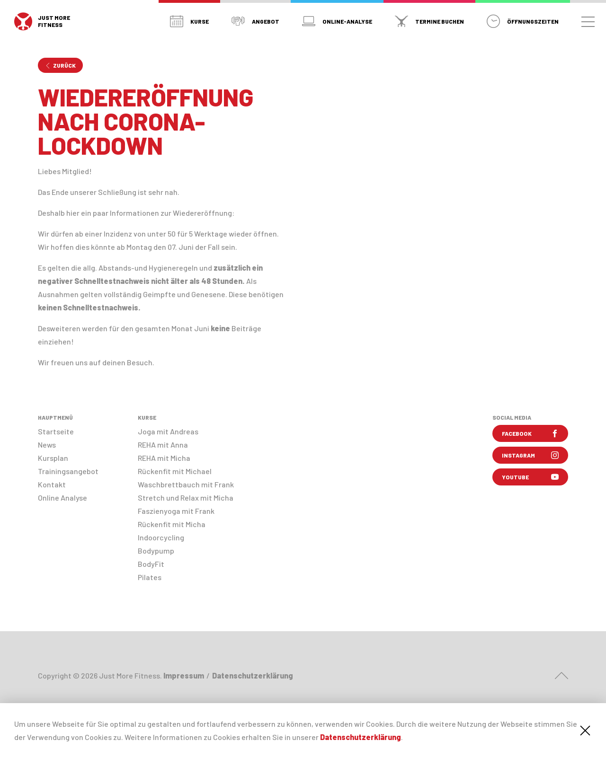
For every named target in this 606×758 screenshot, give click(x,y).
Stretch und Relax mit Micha (185, 497)
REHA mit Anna (163, 444)
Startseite (56, 431)
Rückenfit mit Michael (175, 471)
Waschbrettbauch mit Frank (186, 484)
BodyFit (151, 563)
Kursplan (53, 457)
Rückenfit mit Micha (171, 524)
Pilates (149, 577)
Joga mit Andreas (168, 431)
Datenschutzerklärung (360, 736)
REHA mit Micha (164, 457)
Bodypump (156, 550)
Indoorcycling (161, 537)
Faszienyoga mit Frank (176, 510)
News (47, 444)
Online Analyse (62, 497)
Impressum (183, 675)
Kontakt (52, 484)
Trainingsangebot (68, 471)
